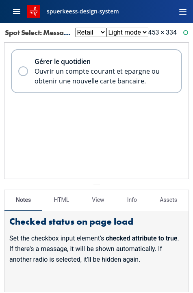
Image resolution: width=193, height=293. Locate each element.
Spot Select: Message (43, 32)
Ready (187, 34)
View (98, 200)
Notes (23, 200)
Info (132, 200)
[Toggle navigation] (183, 11)
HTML (61, 200)
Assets (168, 200)
